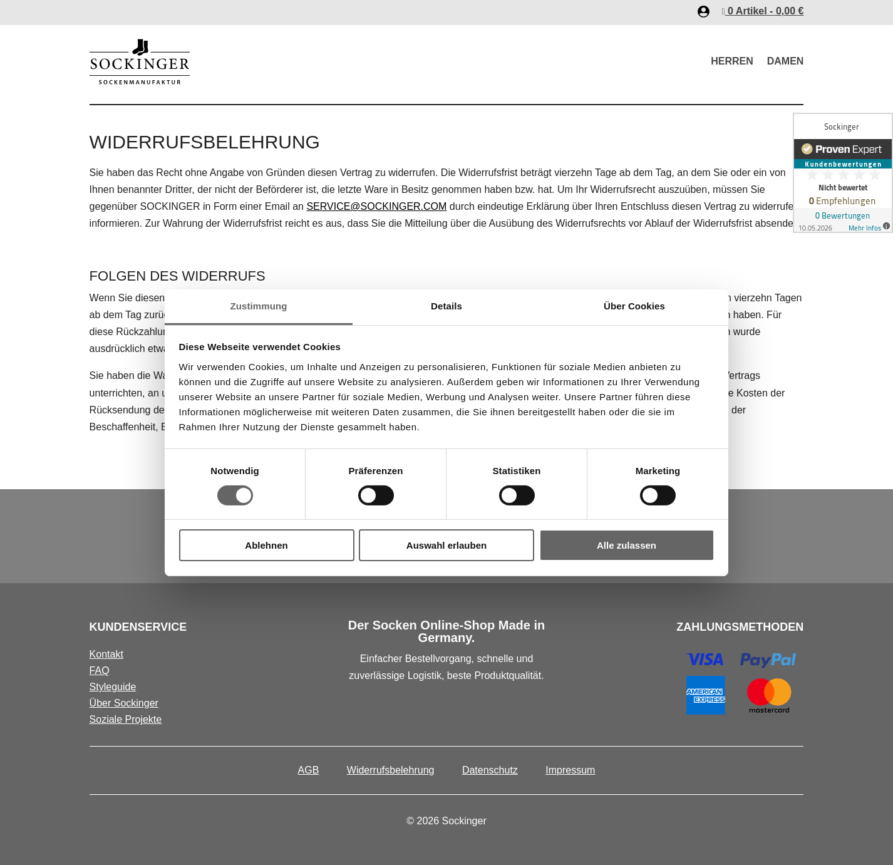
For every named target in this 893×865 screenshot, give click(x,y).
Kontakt (106, 654)
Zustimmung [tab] (258, 305)
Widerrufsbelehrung (391, 770)
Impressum (570, 770)
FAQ (100, 670)
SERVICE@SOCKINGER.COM (376, 206)
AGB (308, 770)
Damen (785, 61)
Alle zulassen (626, 545)
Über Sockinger (124, 703)
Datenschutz (490, 770)
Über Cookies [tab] (634, 305)
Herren (732, 61)
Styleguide (113, 686)
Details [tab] (446, 305)
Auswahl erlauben (446, 545)
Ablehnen (266, 545)
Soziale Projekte (126, 719)
